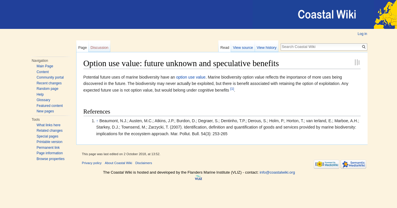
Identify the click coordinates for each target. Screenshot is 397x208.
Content (43, 72)
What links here (49, 125)
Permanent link (48, 148)
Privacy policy (92, 163)
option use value (191, 77)
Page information (50, 153)
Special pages (47, 136)
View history (267, 47)
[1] (232, 88)
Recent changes (49, 83)
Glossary (43, 100)
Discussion (100, 47)
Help (40, 94)
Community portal (50, 77)
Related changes (50, 131)
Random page (47, 89)
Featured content (50, 106)
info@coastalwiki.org (277, 172)
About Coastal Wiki (118, 163)
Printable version (49, 142)
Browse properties (51, 159)
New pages (45, 111)
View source (243, 47)
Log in (362, 34)
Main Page (45, 66)
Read (224, 47)
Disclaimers (143, 163)
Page (82, 47)
